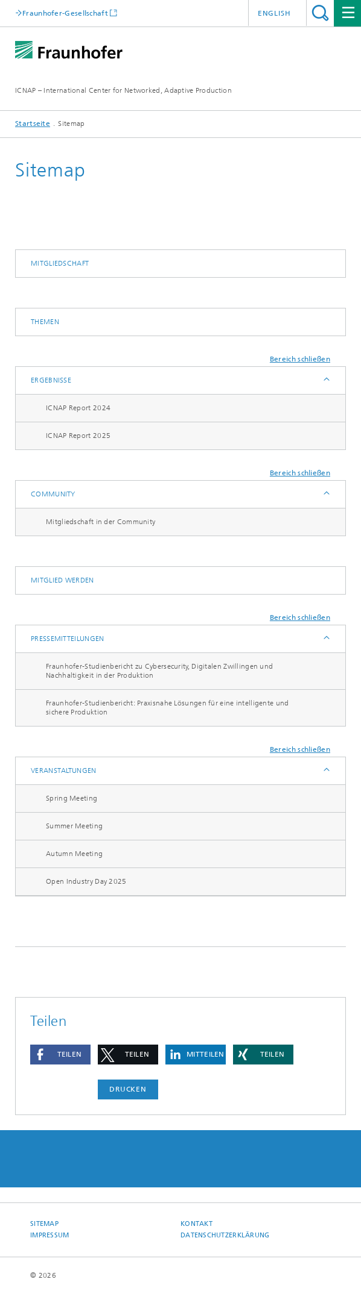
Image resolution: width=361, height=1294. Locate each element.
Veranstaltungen (64, 770)
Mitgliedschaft (60, 263)
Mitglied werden (62, 580)
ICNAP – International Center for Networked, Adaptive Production (123, 90)
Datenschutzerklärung (225, 1235)
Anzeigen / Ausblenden (325, 380)
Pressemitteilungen (67, 638)
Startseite (32, 123)
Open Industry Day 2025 (86, 881)
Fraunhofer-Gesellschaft (65, 13)
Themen (45, 321)
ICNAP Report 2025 (78, 435)
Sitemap (44, 1224)
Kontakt (196, 1224)
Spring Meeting (71, 798)
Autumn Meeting (74, 853)
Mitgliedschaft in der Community (100, 521)
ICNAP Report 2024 (78, 408)
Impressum (49, 1235)
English (274, 13)
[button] (60, 1054)
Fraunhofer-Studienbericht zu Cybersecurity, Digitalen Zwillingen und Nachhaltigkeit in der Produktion (159, 671)
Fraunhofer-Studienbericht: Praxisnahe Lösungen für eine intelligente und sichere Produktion (167, 707)
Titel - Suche (320, 13)
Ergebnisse (51, 380)
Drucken (128, 1089)
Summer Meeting (74, 826)
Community (53, 494)
